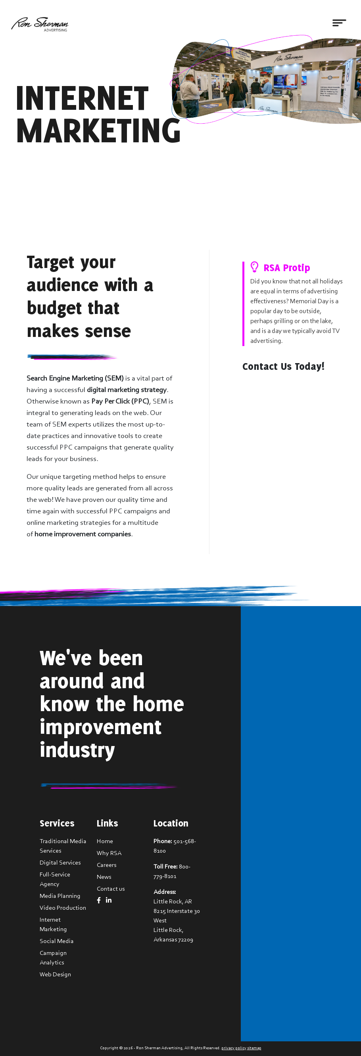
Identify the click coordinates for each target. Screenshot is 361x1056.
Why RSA (109, 853)
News (104, 877)
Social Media (57, 941)
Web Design (55, 975)
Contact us (111, 889)
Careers (106, 865)
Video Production (63, 908)
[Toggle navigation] (339, 23)
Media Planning (60, 896)
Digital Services (60, 863)
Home (105, 841)
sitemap (254, 1048)
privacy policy (233, 1048)
